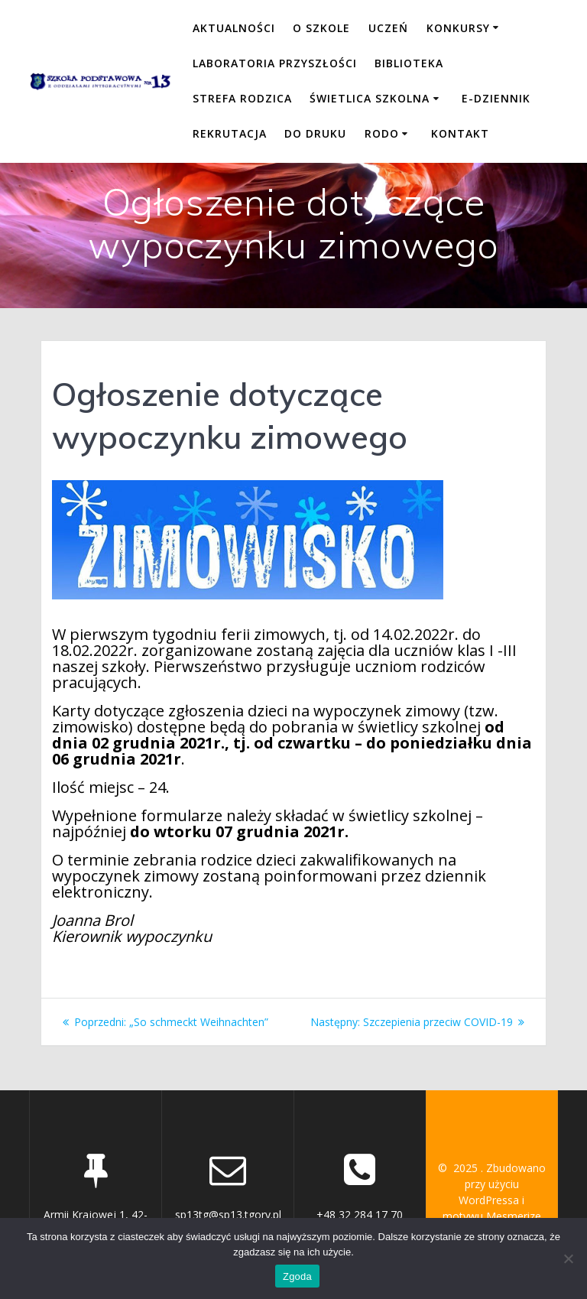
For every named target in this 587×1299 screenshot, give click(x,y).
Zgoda (297, 1276)
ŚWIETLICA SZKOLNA (370, 98)
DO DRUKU (315, 133)
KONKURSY (458, 28)
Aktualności (234, 28)
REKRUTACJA (230, 133)
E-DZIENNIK (496, 98)
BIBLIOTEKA (409, 63)
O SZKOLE (321, 28)
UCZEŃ (388, 28)
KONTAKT (460, 133)
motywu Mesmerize (492, 1216)
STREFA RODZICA (242, 98)
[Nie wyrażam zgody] (568, 1258)
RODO (382, 133)
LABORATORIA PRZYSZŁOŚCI (275, 63)
